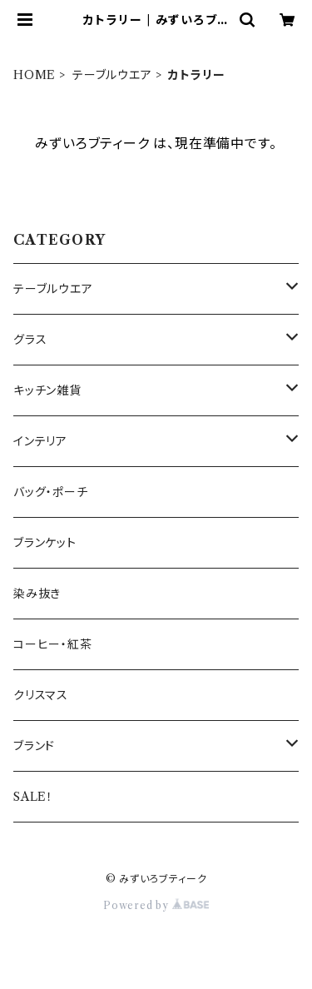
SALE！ (33, 796)
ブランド (34, 745)
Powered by (156, 905)
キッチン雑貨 (47, 390)
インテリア (40, 441)
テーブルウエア (112, 74)
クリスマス (40, 695)
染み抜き (37, 593)
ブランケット (45, 542)
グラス (30, 339)
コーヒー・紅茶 (52, 644)
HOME (34, 74)
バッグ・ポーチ (50, 492)
